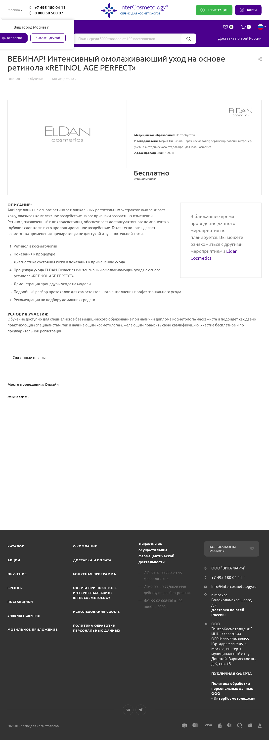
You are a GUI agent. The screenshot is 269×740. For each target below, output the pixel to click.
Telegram (140, 710)
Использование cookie (96, 611)
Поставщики (20, 601)
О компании (85, 546)
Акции (13, 560)
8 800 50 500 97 (49, 13)
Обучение (17, 574)
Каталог (15, 546)
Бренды (15, 588)
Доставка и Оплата (92, 560)
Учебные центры (24, 615)
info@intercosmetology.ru (234, 586)
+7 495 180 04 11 (50, 7)
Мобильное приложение (32, 629)
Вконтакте (128, 710)
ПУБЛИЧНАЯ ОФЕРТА (231, 673)
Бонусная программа (94, 574)
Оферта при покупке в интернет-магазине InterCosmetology (95, 592)
